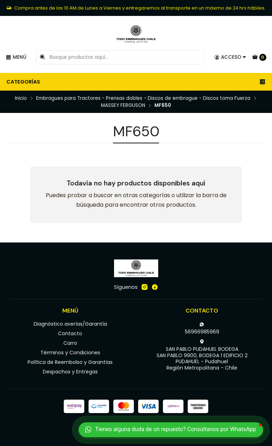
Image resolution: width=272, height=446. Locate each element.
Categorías (136, 81)
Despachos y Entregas (70, 371)
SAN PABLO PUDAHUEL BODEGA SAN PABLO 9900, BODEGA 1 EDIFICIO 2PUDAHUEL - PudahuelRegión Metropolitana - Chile (202, 355)
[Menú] (16, 57)
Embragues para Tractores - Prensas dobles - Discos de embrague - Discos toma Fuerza (143, 98)
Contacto (70, 333)
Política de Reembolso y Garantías (70, 362)
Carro (70, 343)
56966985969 (202, 328)
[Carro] (259, 57)
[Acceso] (230, 57)
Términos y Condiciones (70, 352)
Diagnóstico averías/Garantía (70, 323)
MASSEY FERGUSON (123, 105)
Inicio (21, 98)
